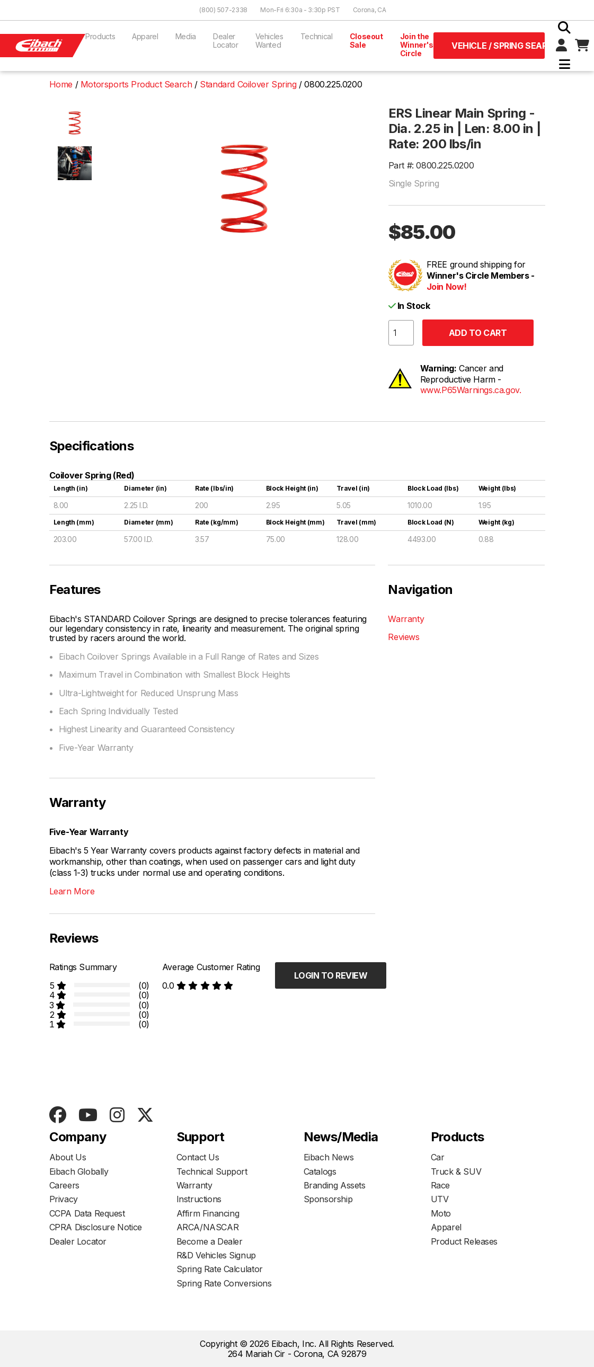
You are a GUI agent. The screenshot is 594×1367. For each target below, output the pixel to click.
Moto (441, 1213)
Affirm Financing (208, 1213)
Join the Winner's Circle (416, 45)
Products (100, 36)
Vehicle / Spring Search (498, 45)
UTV (440, 1199)
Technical (316, 36)
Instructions (198, 1199)
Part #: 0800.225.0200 (431, 165)
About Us (67, 1157)
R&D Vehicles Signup (216, 1255)
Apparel (145, 36)
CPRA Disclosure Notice (95, 1227)
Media (185, 36)
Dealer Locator (225, 40)
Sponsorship (328, 1199)
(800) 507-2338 (223, 10)
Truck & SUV (456, 1171)
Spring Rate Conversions (224, 1283)
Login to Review (331, 975)
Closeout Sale (366, 40)
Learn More (72, 891)
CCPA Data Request (87, 1213)
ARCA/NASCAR (207, 1227)
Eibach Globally (79, 1171)
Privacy (63, 1199)
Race (440, 1185)
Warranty (406, 619)
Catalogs (320, 1171)
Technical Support (211, 1171)
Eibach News (329, 1157)
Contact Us (197, 1157)
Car (438, 1157)
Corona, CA (369, 10)
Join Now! (447, 286)
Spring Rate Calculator (219, 1269)
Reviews (403, 637)
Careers (64, 1185)
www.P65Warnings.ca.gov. (470, 390)
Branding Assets (335, 1185)
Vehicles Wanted (269, 40)
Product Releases (464, 1241)
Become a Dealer (209, 1241)
